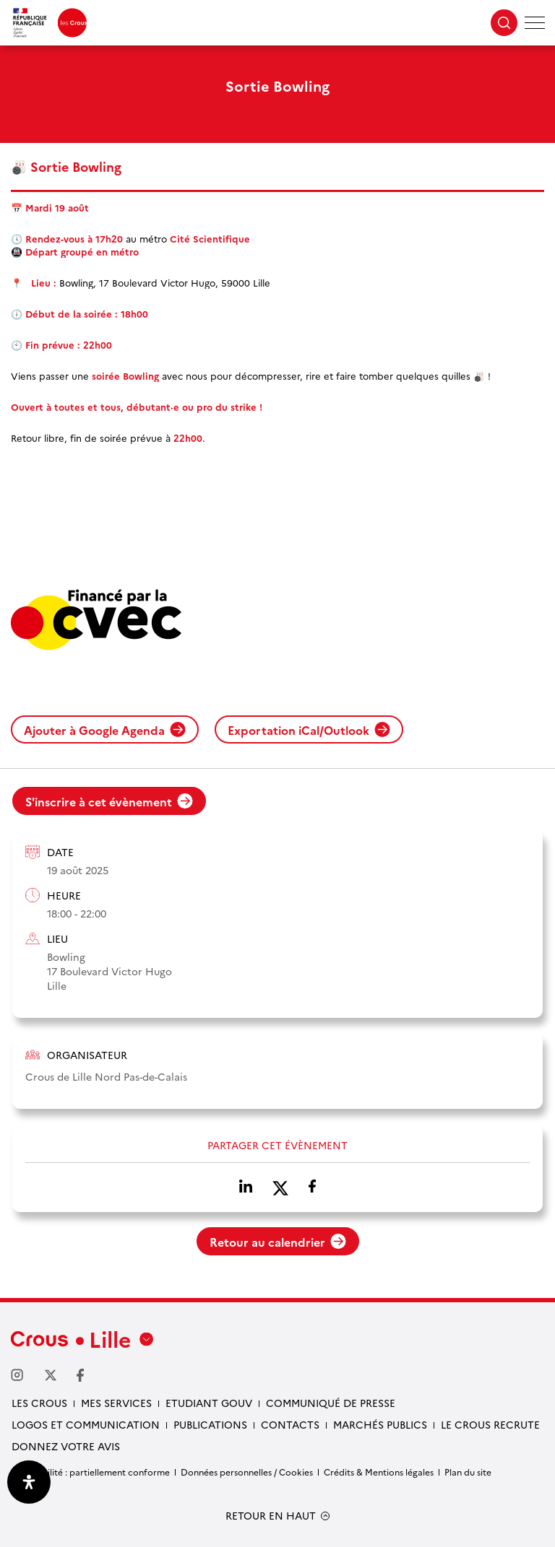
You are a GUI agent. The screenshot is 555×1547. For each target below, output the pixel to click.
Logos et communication (86, 1424)
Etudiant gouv (208, 1402)
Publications (210, 1424)
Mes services (116, 1402)
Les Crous (39, 1402)
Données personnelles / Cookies (247, 1471)
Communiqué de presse (330, 1402)
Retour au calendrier (278, 1242)
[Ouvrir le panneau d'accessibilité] (29, 1482)
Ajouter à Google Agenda (105, 730)
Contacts (290, 1424)
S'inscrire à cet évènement (109, 801)
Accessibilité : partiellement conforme (90, 1471)
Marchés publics (380, 1424)
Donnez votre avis (66, 1446)
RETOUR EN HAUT (270, 1515)
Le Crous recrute (490, 1424)
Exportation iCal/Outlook (309, 730)
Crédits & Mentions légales (379, 1471)
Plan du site (467, 1471)
